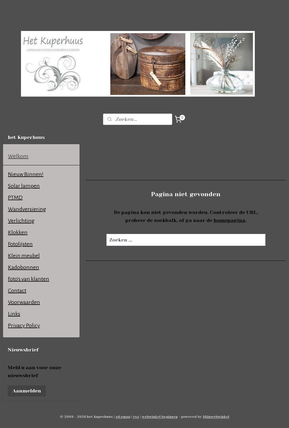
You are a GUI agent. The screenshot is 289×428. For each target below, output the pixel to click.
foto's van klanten (28, 279)
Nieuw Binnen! (25, 174)
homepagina (229, 220)
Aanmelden (27, 391)
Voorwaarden (24, 302)
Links (14, 314)
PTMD (15, 197)
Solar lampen (24, 186)
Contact (17, 290)
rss (136, 417)
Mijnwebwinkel (216, 417)
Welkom (18, 156)
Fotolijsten (20, 244)
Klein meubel (24, 256)
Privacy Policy (24, 325)
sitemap (123, 417)
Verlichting (21, 221)
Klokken (18, 232)
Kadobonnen (23, 267)
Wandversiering (27, 209)
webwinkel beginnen (160, 417)
